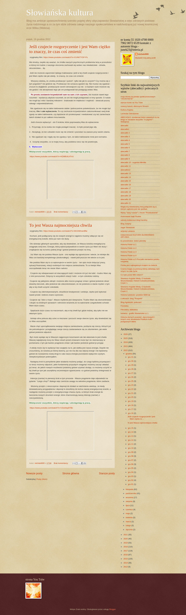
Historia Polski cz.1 (128, 244)
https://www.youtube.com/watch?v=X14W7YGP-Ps (65, 57)
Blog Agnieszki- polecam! (131, 302)
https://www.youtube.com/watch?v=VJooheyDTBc (51, 408)
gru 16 (131, 413)
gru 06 (131, 464)
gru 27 (131, 373)
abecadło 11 (126, 166)
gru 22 (131, 389)
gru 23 (131, 385)
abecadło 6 (125, 148)
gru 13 (131, 436)
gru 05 (131, 468)
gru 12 (131, 440)
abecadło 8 (125, 155)
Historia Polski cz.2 (128, 248)
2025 (126, 338)
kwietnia (129, 517)
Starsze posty (107, 473)
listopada (130, 489)
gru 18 (131, 405)
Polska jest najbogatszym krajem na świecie (139, 265)
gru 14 (131, 432)
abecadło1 (125, 129)
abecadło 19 (126, 196)
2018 (126, 547)
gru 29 (131, 365)
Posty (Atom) (41, 479)
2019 (126, 543)
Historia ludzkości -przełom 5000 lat (135, 295)
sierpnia (129, 501)
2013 (126, 567)
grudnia (129, 354)
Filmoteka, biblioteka (129, 310)
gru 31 (131, 357)
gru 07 (131, 460)
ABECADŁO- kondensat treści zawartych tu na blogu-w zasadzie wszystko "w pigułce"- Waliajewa (140, 119)
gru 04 (131, 472)
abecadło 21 (126, 203)
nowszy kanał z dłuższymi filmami (135, 106)
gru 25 (131, 381)
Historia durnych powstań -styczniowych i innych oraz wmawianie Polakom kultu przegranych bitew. (138, 319)
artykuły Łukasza (128, 231)
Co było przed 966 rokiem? (132, 275)
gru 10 (131, 448)
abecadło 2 (125, 133)
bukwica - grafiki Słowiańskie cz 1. (135, 313)
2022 (126, 350)
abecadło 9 (125, 159)
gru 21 (131, 393)
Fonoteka (124, 306)
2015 (126, 559)
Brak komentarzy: (61, 212)
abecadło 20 (126, 199)
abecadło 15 (126, 181)
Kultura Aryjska (127, 110)
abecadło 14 (126, 177)
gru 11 (131, 444)
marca (128, 521)
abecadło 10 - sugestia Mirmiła (133, 162)
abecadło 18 (126, 192)
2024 (126, 342)
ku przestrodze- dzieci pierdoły (133, 241)
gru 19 (131, 401)
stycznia (129, 529)
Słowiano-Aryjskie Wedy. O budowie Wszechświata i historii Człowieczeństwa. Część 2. (138, 289)
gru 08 (131, 456)
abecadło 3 (125, 136)
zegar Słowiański (128, 227)
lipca (128, 505)
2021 (126, 535)
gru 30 (131, 361)
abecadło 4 (125, 140)
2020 (126, 539)
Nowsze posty (34, 473)
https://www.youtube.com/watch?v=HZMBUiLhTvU (52, 156)
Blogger (112, 609)
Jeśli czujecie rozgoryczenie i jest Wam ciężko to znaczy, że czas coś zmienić (69, 49)
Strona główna (70, 473)
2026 (126, 334)
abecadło (124, 125)
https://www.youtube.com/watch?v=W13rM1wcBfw (65, 231)
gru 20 (131, 397)
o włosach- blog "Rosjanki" (132, 298)
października (131, 493)
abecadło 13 (126, 173)
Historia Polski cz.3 (128, 252)
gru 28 (131, 369)
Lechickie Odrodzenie (130, 114)
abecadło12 (125, 170)
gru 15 (131, 428)
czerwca (129, 509)
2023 (126, 346)
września (130, 497)
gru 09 (131, 452)
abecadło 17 (126, 188)
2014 (126, 563)
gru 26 (131, 377)
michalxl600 (143, 54)
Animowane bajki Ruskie (131, 216)
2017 (126, 551)
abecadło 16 (126, 185)
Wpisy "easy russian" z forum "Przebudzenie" (139, 213)
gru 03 (131, 476)
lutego (128, 525)
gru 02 (131, 480)
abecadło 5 (125, 144)
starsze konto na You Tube (132, 103)
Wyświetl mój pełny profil (145, 58)
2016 (126, 555)
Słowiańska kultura (59, 12)
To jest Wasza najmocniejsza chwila (60, 225)
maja (128, 513)
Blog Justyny (126, 224)
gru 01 (131, 484)
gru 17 (131, 409)
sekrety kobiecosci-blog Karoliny (134, 220)
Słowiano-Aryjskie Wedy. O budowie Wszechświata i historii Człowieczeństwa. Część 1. (138, 280)
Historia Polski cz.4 (128, 255)
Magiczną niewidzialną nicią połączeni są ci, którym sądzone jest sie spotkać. (139, 208)
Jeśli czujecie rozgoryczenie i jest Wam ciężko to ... (141, 417)
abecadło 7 (125, 151)
